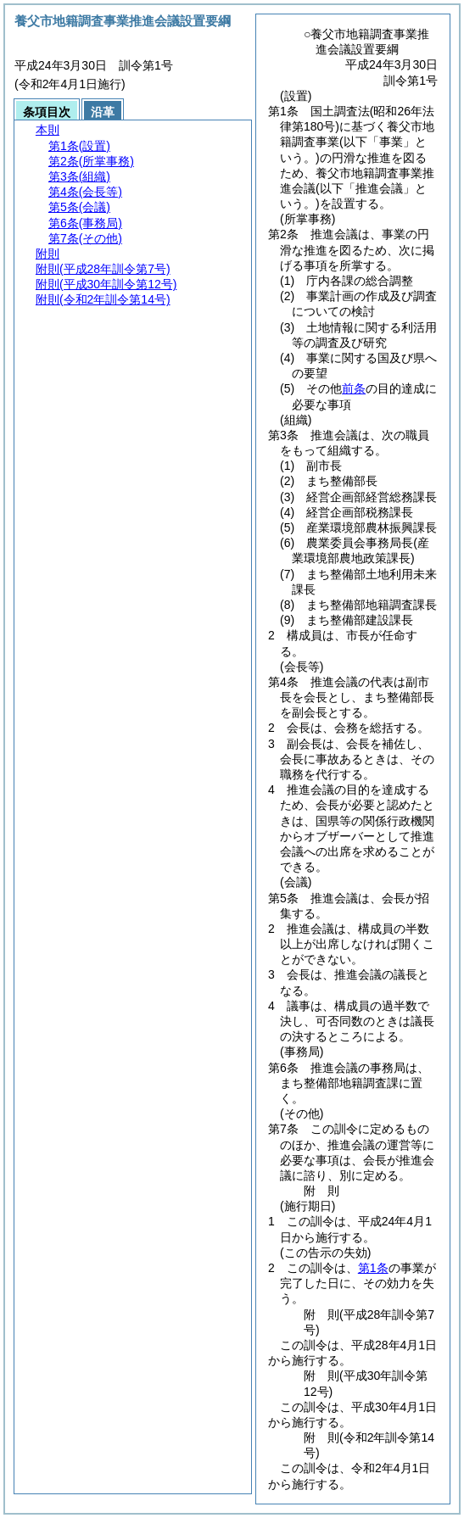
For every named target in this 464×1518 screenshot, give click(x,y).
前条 (354, 388)
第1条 (373, 1268)
